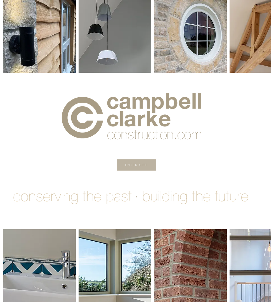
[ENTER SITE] (136, 165)
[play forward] (264, 36)
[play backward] (10, 36)
